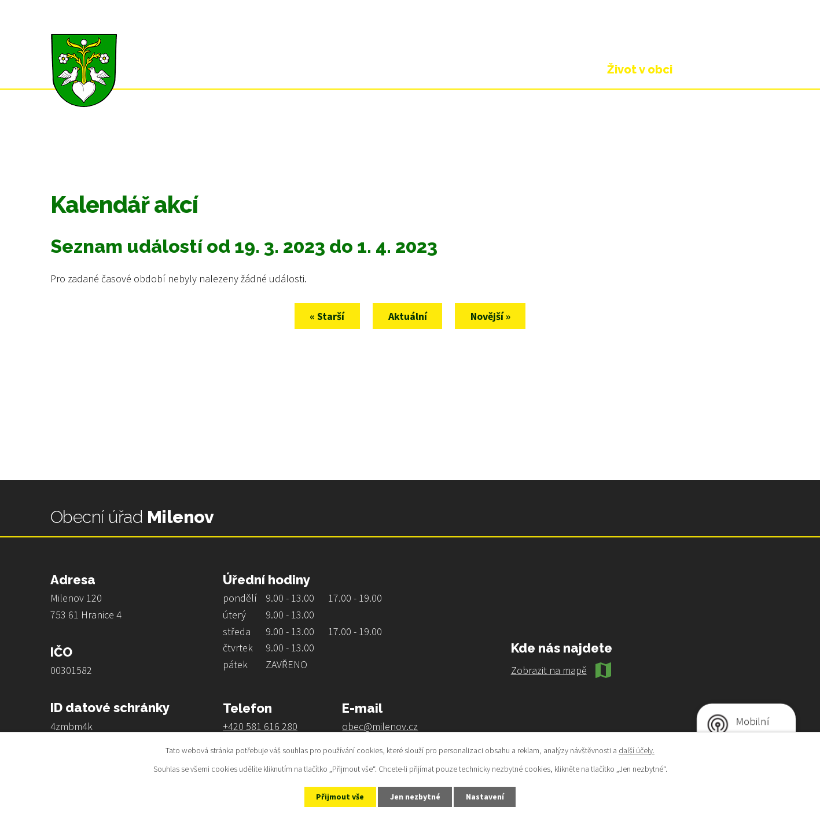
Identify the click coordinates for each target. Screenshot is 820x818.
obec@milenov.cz (380, 726)
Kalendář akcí (185, 148)
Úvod (61, 148)
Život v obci (114, 148)
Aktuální (407, 316)
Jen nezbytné (414, 796)
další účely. (636, 750)
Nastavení (485, 796)
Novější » (491, 316)
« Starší (327, 316)
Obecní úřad (536, 69)
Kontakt (730, 69)
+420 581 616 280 (260, 726)
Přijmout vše (339, 796)
